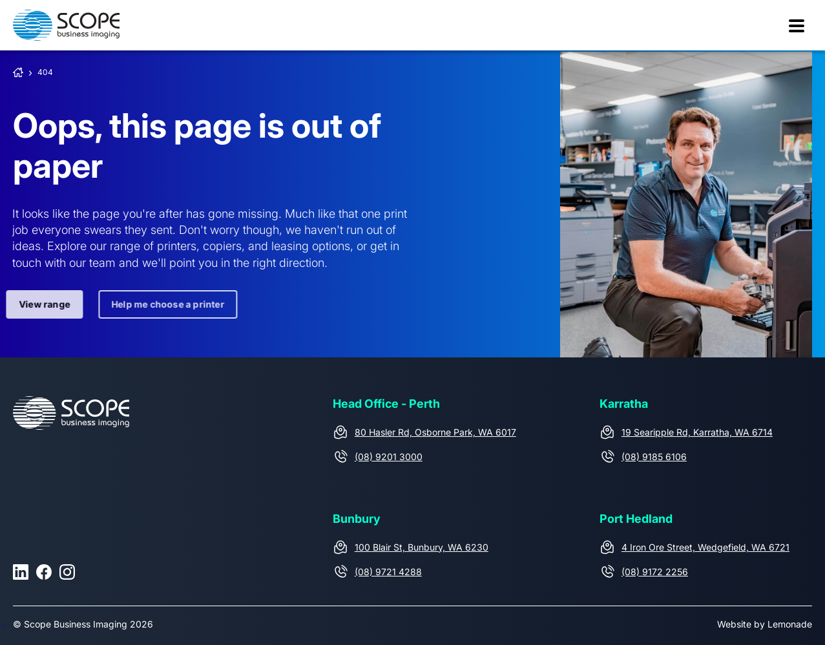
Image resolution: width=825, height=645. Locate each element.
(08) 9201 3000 (389, 456)
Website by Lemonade (764, 624)
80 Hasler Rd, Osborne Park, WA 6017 (435, 432)
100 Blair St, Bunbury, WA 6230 (421, 547)
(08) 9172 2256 (654, 571)
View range (39, 304)
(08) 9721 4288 (388, 571)
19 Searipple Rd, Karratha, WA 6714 (697, 432)
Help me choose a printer (163, 304)
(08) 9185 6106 (654, 456)
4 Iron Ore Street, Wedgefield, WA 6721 (705, 547)
